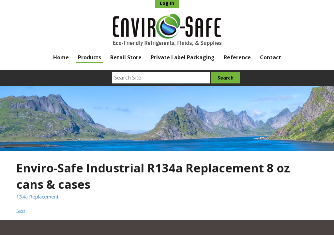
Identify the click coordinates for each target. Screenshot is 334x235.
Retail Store (126, 57)
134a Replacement (37, 196)
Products (89, 57)
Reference (237, 57)
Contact (270, 57)
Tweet (20, 211)
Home (61, 57)
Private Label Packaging (183, 57)
